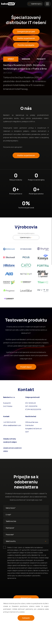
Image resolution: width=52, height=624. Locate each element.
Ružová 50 (7, 403)
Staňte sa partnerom (26, 38)
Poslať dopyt (26, 367)
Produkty (41, 59)
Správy (11, 59)
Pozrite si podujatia (26, 45)
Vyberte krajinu (35, 4)
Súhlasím (26, 618)
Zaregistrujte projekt (26, 31)
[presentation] (22, 586)
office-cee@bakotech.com (12, 425)
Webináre (26, 59)
